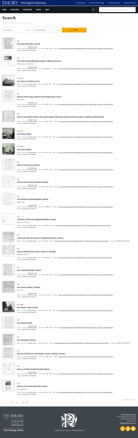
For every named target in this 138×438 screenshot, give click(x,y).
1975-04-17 (48, 295)
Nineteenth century (32, 47)
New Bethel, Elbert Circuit (27, 307)
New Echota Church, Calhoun (28, 287)
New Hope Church (24, 134)
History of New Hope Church (28, 165)
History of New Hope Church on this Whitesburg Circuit (39, 96)
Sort (75, 30)
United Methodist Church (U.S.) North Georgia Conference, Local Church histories (93, 48)
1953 (46, 343)
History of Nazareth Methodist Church (32, 386)
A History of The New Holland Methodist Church (36, 219)
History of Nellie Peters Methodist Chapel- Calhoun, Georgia (41, 353)
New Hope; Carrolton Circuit (28, 81)
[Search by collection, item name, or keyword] (113, 9)
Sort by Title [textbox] (8, 30)
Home (4, 9)
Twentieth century (32, 48)
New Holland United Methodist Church (32, 199)
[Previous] (132, 399)
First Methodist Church (26, 340)
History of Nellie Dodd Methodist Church (33, 369)
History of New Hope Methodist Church (32, 182)
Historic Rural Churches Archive (66, 48)
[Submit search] (131, 9)
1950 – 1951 (48, 84)
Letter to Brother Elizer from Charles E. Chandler (36, 251)
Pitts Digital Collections (130, 3)
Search (38, 9)
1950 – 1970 (49, 48)
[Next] (135, 399)
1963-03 (47, 225)
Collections (14, 9)
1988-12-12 (48, 207)
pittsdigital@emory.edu (128, 423)
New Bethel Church (24, 323)
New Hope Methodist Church (28, 44)
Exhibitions (27, 9)
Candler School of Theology (96, 3)
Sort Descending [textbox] (39, 30)
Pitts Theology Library (114, 3)
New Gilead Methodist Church (29, 270)
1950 (46, 241)
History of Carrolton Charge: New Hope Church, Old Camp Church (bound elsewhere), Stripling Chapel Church (60, 117)
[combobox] (16, 30)
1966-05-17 (48, 258)
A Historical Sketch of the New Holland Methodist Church (40, 238)
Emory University (80, 3)
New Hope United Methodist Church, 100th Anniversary (39, 61)
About (47, 9)
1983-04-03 (48, 69)
